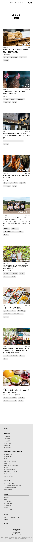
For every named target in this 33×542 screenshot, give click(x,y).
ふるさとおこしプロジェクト (17, 3)
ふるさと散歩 (7, 440)
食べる (6, 60)
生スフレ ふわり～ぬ (8, 473)
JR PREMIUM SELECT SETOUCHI (13, 141)
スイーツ (12, 311)
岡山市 (12, 99)
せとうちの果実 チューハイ (10, 476)
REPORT (6, 228)
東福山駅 (22, 183)
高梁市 (6, 57)
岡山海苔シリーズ (8, 454)
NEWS (6, 428)
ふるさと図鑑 (7, 436)
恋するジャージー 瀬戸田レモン (11, 465)
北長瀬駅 (21, 397)
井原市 (6, 99)
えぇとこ (6, 276)
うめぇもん (23, 57)
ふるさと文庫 (7, 438)
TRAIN (6, 494)
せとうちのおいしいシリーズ (10, 471)
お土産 (6, 311)
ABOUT (6, 514)
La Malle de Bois (7, 505)
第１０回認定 (21, 311)
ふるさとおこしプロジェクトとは (11, 517)
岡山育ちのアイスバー (9, 458)
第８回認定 (13, 397)
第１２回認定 (13, 57)
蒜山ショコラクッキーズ (9, 469)
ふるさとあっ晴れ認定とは (10, 487)
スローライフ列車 (8, 509)
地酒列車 (6, 507)
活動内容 (6, 519)
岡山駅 (21, 273)
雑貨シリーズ (7, 463)
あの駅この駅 (7, 445)
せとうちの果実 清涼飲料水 (10, 461)
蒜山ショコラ (7, 467)
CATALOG (7, 480)
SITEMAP (6, 523)
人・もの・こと (7, 443)
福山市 (6, 183)
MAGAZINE (7, 433)
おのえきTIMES (7, 447)
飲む (5, 359)
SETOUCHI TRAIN (8, 503)
